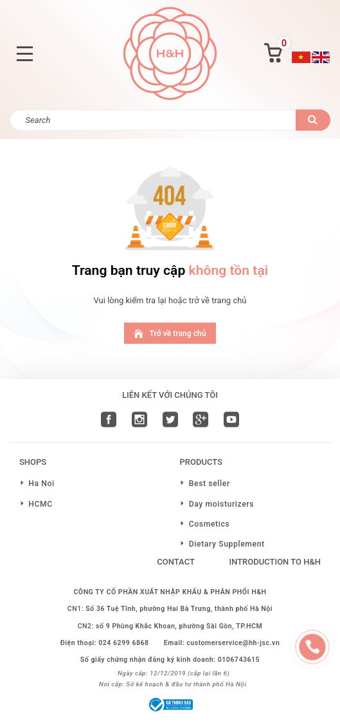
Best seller (209, 483)
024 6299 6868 (123, 643)
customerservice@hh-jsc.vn (233, 643)
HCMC (40, 504)
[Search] (153, 120)
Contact (176, 562)
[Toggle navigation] (24, 53)
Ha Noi (41, 483)
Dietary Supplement (227, 544)
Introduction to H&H (275, 562)
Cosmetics (209, 524)
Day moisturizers (221, 504)
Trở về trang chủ (170, 333)
